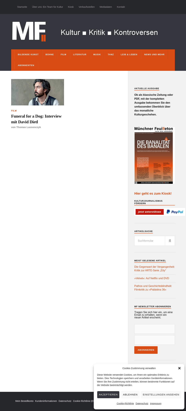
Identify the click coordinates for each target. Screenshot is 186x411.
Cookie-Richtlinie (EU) (84, 401)
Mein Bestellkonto (24, 401)
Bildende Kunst (28, 54)
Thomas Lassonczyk (28, 127)
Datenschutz (142, 403)
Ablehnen (130, 394)
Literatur (80, 54)
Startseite (22, 7)
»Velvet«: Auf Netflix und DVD (151, 278)
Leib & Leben (129, 54)
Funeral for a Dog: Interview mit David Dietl (36, 119)
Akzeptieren (108, 394)
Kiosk (71, 7)
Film (63, 54)
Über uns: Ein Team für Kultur (47, 7)
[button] (179, 368)
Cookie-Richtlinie (125, 403)
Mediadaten (106, 7)
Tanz (111, 54)
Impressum (155, 403)
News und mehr (154, 54)
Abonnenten (26, 65)
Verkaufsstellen (87, 7)
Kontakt (121, 7)
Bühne (49, 54)
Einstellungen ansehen (161, 394)
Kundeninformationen (46, 401)
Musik (97, 54)
